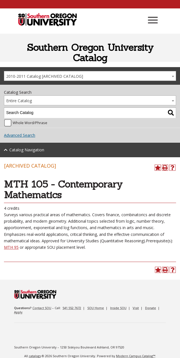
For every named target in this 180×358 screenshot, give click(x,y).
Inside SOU (118, 308)
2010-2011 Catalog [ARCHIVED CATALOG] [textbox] (44, 76)
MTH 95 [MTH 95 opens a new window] (11, 247)
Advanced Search (19, 135)
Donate (150, 308)
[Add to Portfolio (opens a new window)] (158, 168)
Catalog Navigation (26, 149)
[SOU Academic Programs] (47, 20)
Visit (136, 308)
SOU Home (95, 308)
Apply (18, 312)
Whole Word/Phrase (30, 122)
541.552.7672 (72, 308)
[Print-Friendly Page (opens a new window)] (165, 168)
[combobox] (90, 76)
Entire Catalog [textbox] (19, 100)
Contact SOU (41, 308)
